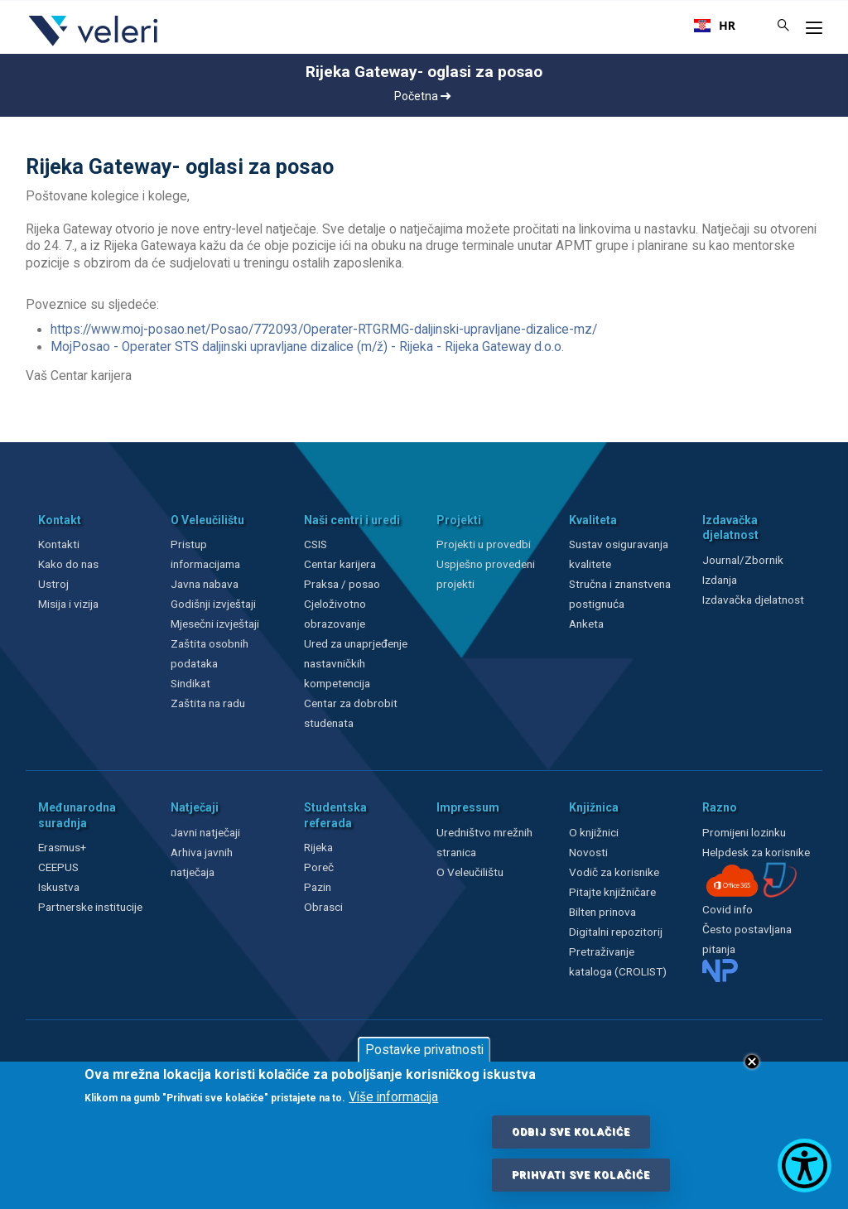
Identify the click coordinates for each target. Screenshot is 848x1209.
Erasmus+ (62, 847)
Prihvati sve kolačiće (581, 1178)
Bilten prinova (602, 911)
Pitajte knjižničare (612, 891)
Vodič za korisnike (614, 872)
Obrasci (323, 906)
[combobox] (715, 25)
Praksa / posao (343, 583)
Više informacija (393, 1099)
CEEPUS (58, 867)
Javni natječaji (205, 832)
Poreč (319, 867)
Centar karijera (340, 564)
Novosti (588, 852)
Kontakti (59, 544)
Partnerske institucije (90, 906)
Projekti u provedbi (483, 544)
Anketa (586, 623)
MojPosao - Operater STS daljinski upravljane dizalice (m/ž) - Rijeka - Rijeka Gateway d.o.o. (307, 347)
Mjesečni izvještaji (215, 623)
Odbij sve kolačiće (571, 1135)
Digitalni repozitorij (615, 931)
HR (714, 25)
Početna (422, 96)
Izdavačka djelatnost (753, 599)
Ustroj (53, 583)
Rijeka (318, 847)
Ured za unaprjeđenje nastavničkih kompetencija (355, 663)
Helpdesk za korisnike (756, 852)
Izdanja (719, 579)
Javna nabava (204, 583)
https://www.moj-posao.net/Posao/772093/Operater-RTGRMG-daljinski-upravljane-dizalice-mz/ (324, 329)
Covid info (727, 909)
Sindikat (190, 683)
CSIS (315, 544)
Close (752, 1065)
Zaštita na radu (208, 703)
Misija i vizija (68, 603)
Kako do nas (68, 564)
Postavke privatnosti (424, 1053)
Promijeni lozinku (744, 832)
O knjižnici (594, 832)
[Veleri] (94, 45)
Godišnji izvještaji (213, 603)
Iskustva (59, 887)
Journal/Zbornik (742, 559)
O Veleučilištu (470, 872)
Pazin (317, 887)
